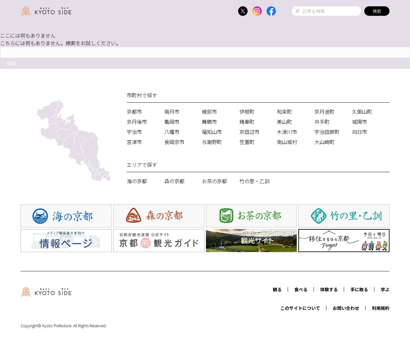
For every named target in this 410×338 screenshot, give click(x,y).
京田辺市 (249, 132)
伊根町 (247, 111)
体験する (329, 289)
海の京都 (137, 181)
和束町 (284, 111)
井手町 (322, 121)
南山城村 (287, 142)
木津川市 (287, 132)
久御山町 (362, 111)
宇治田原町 (327, 132)
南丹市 (171, 111)
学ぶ (385, 289)
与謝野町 (212, 142)
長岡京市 (174, 142)
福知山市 (212, 132)
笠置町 (247, 142)
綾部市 (209, 111)
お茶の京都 (214, 181)
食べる (301, 289)
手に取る (359, 289)
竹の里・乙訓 (254, 181)
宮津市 (134, 142)
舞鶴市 (209, 121)
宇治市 (134, 132)
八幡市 (171, 132)
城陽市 (359, 121)
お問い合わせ (346, 308)
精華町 (247, 121)
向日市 (359, 132)
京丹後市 (137, 121)
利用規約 (381, 308)
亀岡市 (171, 121)
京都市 (134, 111)
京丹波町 (324, 111)
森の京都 (174, 181)
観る (277, 289)
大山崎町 (324, 142)
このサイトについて (300, 308)
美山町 (284, 121)
